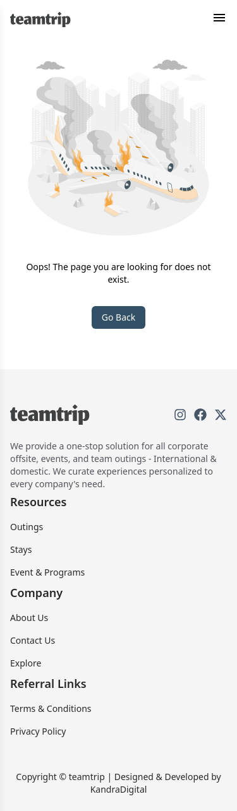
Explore (25, 663)
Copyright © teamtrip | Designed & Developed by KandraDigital (118, 783)
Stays (21, 549)
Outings (26, 527)
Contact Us (32, 640)
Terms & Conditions (51, 708)
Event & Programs (47, 572)
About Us (29, 618)
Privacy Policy (38, 731)
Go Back (118, 317)
